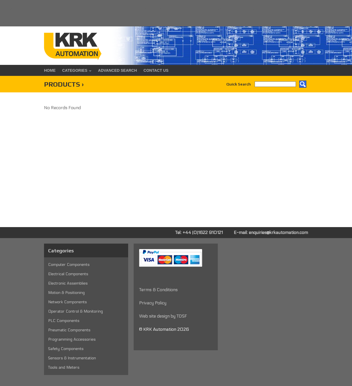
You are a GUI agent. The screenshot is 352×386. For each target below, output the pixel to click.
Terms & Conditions (158, 289)
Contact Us (156, 70)
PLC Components (63, 320)
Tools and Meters (63, 367)
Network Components (67, 302)
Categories (74, 70)
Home (50, 70)
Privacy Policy (152, 302)
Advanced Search (117, 70)
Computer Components (69, 264)
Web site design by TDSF (163, 316)
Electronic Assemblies (68, 283)
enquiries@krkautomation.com (278, 232)
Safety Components (66, 348)
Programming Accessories (72, 339)
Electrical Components (68, 274)
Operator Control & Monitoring (75, 311)
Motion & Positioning (66, 292)
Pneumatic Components (69, 330)
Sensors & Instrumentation (72, 358)
